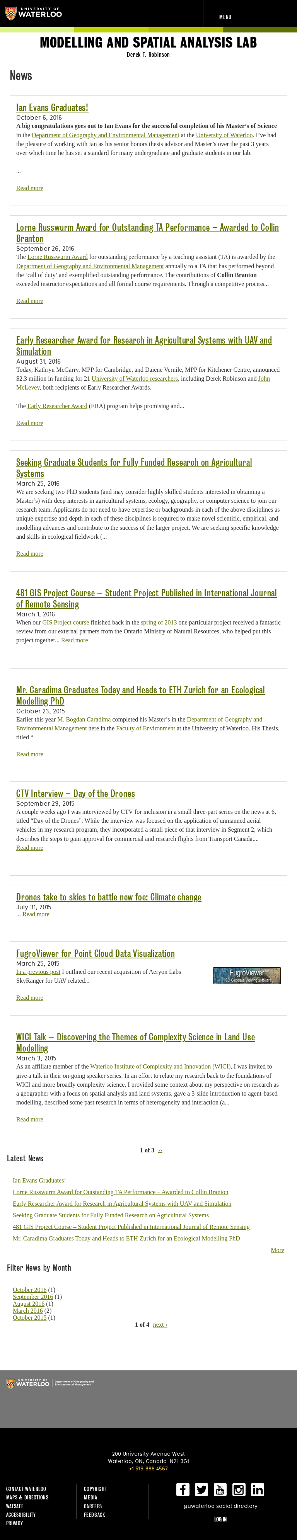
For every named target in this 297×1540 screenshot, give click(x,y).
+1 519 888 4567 (148, 1468)
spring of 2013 (159, 622)
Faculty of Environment (145, 728)
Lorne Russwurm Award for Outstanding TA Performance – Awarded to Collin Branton (121, 1192)
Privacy (14, 1523)
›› (160, 1150)
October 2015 (30, 1317)
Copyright (95, 1489)
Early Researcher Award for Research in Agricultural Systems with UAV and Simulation (122, 1203)
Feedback (94, 1514)
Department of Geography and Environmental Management (105, 135)
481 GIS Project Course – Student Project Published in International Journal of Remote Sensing (131, 1226)
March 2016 (28, 1310)
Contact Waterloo (26, 1489)
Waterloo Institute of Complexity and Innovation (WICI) (160, 1066)
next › (160, 1324)
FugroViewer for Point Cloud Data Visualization (95, 953)
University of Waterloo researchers (135, 378)
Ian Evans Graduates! (52, 107)
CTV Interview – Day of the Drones (75, 793)
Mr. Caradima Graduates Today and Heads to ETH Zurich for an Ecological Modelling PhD (126, 1238)
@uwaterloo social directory (220, 1505)
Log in (220, 1519)
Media (90, 1497)
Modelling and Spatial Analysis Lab (148, 42)
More (277, 1250)
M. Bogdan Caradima (84, 719)
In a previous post (38, 971)
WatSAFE (15, 1506)
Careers (93, 1506)
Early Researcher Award (57, 406)
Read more (29, 188)
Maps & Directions (27, 1497)
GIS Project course (66, 622)
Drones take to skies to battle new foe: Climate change (108, 897)
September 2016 (33, 1296)
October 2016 (30, 1289)
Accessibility (21, 1514)
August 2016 (28, 1303)
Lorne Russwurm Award (57, 257)
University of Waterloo (37, 13)
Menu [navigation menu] (225, 17)
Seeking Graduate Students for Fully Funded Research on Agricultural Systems (111, 1215)
